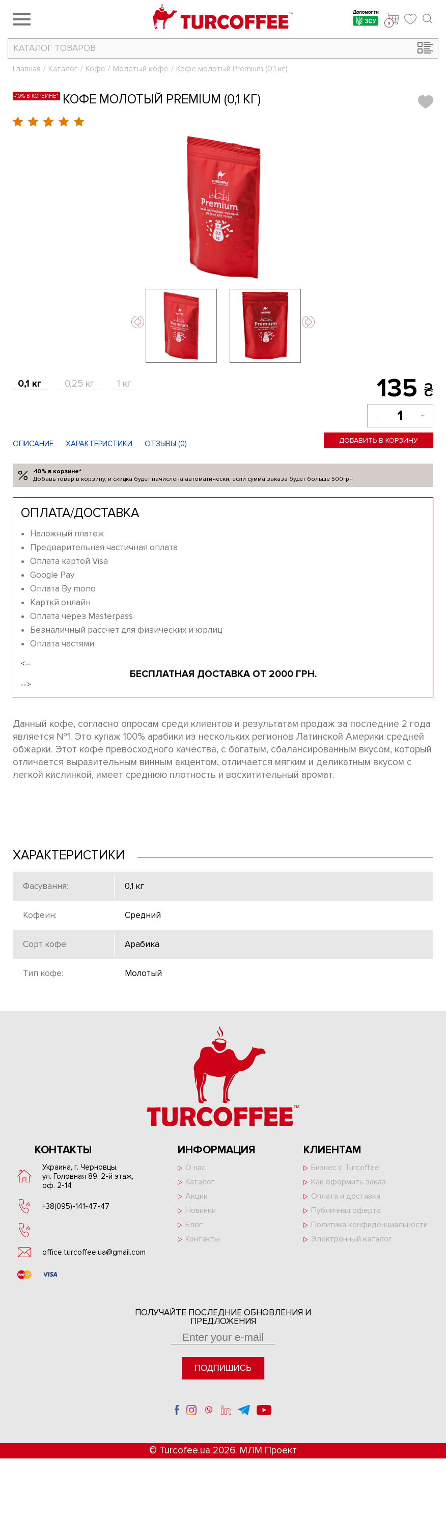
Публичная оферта (346, 1210)
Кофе (95, 69)
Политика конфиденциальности (369, 1225)
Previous (137, 322)
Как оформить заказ (348, 1182)
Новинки (200, 1210)
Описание (33, 443)
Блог (194, 1225)
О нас (195, 1167)
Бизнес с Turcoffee (345, 1167)
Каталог (63, 69)
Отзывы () (166, 443)
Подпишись (223, 1368)
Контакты (202, 1239)
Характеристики (99, 443)
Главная (27, 69)
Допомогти (366, 19)
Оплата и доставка (345, 1196)
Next (308, 322)
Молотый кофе (141, 69)
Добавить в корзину (378, 440)
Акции (196, 1196)
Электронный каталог (351, 1239)
